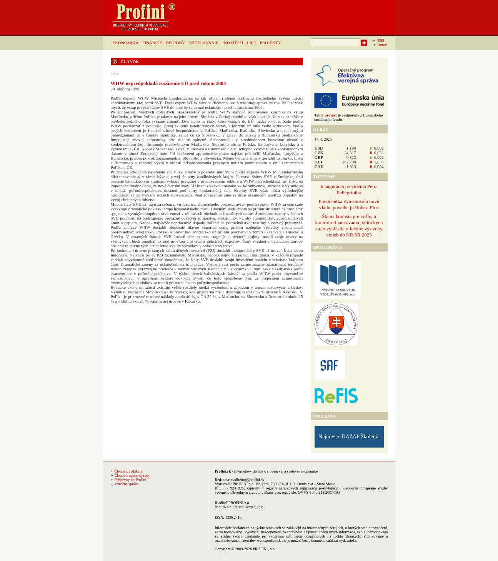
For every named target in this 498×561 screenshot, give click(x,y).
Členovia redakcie (128, 471)
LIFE (251, 42)
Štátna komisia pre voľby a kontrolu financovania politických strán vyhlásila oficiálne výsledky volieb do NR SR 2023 (349, 225)
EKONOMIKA (126, 42)
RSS (380, 40)
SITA (114, 74)
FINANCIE (152, 42)
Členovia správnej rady (132, 475)
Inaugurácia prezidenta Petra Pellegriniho (349, 189)
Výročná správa (127, 484)
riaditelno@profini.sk (247, 480)
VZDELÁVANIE (203, 42)
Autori (382, 45)
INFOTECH (232, 42)
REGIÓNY (175, 42)
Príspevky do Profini (131, 480)
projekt (330, 115)
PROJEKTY (270, 42)
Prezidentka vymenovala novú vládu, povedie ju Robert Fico (349, 204)
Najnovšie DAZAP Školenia (349, 436)
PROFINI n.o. (243, 484)
